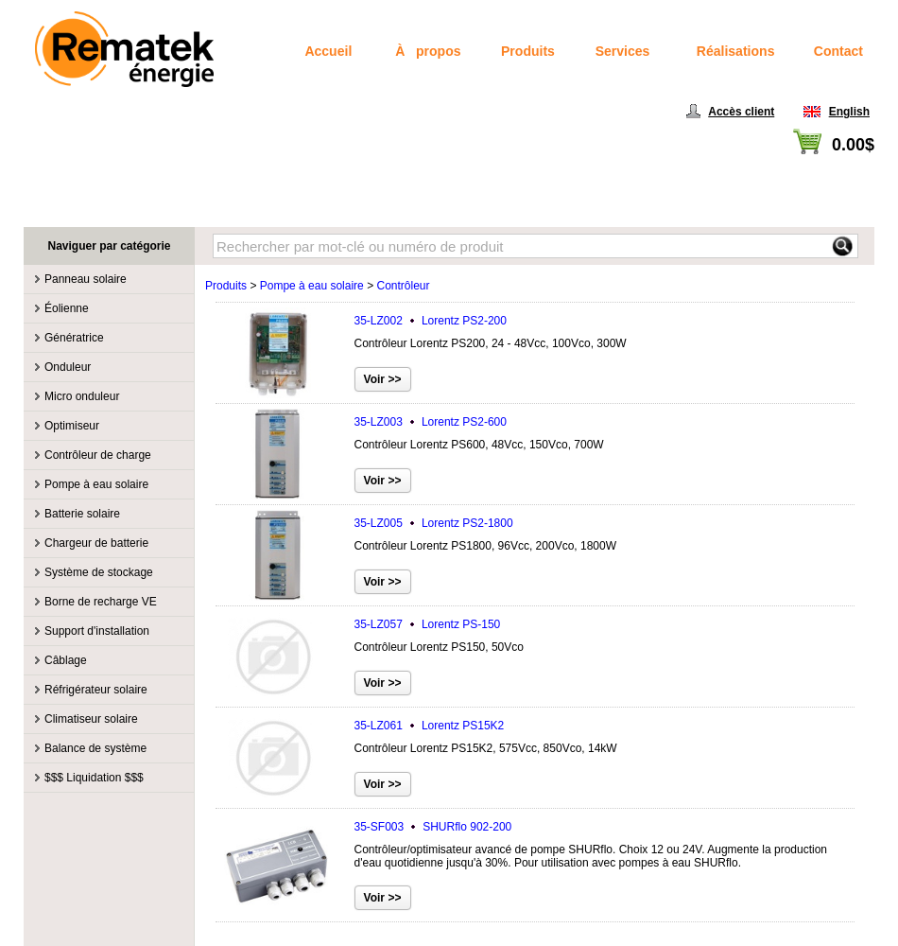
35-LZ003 (430, 422)
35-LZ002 (430, 320)
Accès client (741, 111)
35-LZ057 (427, 624)
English (849, 111)
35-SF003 (433, 826)
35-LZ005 (433, 523)
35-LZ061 (429, 725)
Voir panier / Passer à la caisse (796, 166)
